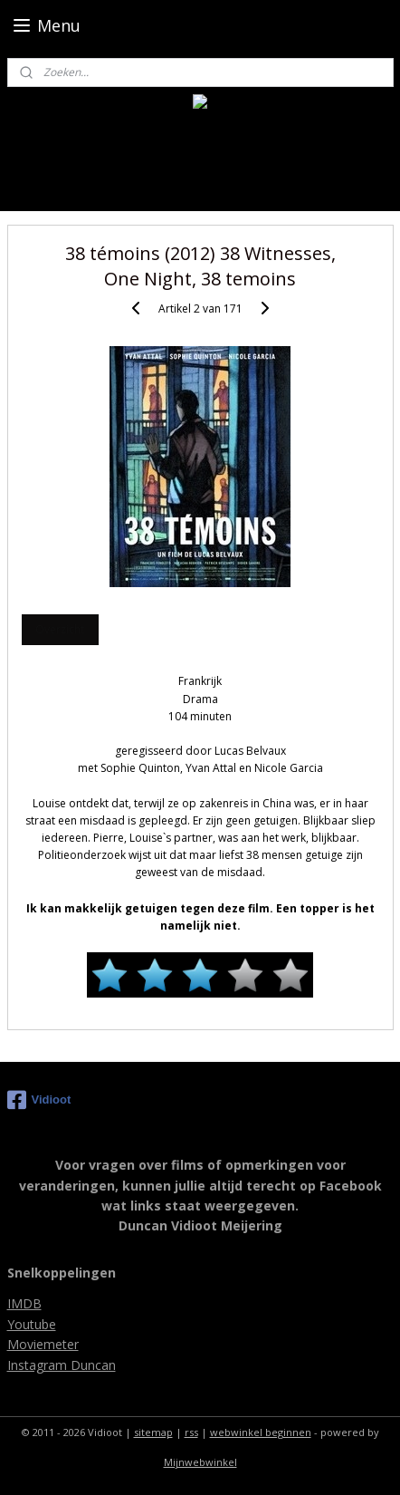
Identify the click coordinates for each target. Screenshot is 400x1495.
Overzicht (59, 629)
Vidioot (39, 1100)
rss (191, 1432)
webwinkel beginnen (260, 1432)
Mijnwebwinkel (200, 1462)
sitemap (153, 1432)
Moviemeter (43, 1344)
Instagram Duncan (61, 1365)
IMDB (24, 1303)
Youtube (31, 1324)
